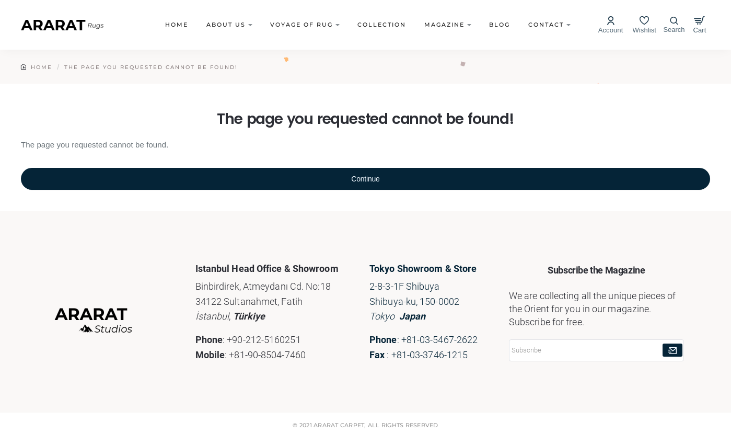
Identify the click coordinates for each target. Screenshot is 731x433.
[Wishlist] (644, 25)
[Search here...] (674, 25)
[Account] (611, 25)
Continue (365, 179)
